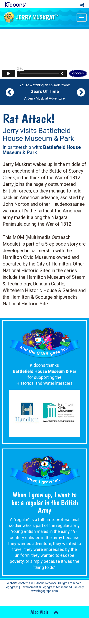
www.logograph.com (44, 591)
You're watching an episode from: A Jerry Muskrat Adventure (44, 91)
